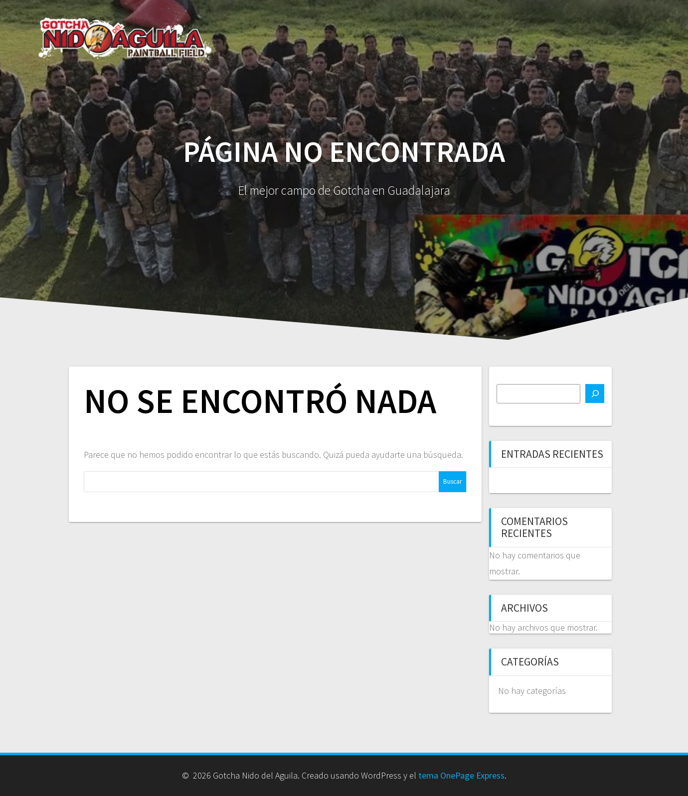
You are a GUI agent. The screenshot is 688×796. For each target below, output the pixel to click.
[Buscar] (594, 393)
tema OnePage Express (461, 775)
